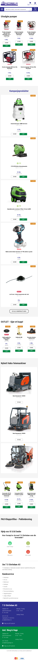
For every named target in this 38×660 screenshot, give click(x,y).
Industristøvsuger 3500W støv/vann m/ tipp (31, 495)
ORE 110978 (6, 341)
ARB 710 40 (31, 340)
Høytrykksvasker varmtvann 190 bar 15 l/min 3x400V (19, 209)
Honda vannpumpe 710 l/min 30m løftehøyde (28, 67)
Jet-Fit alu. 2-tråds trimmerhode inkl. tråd (19, 294)
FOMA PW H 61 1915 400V (19, 210)
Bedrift (31, 4)
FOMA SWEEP (6, 497)
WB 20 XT (9, 69)
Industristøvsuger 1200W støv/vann (19, 123)
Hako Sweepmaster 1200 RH (19, 396)
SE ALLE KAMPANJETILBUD (19, 311)
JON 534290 (19, 338)
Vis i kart (6, 612)
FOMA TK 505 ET (19, 496)
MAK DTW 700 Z (19, 253)
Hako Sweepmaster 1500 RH (19, 433)
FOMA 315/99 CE (19, 125)
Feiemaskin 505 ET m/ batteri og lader (19, 494)
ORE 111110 (19, 295)
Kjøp (6, 45)
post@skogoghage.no (7, 642)
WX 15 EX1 (19, 36)
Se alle (19, 402)
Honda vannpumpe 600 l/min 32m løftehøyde (9, 67)
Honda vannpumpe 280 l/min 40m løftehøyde (19, 33)
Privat (28, 4)
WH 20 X (31, 36)
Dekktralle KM (19, 337)
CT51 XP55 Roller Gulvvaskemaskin (19, 166)
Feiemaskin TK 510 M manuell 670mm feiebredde (6, 495)
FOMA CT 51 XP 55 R (19, 167)
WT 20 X (28, 69)
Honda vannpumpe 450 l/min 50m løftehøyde (31, 33)
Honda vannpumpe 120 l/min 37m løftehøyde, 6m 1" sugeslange (6, 34)
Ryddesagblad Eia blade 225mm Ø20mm (6, 339)
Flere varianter (19, 397)
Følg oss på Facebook (9, 623)
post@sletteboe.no (7, 620)
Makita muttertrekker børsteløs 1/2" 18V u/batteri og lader (19, 251)
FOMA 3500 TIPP (31, 497)
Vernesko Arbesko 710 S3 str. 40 (31, 338)
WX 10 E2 (6, 37)
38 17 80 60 (5, 641)
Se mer (6, 42)
